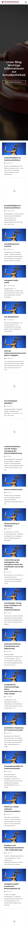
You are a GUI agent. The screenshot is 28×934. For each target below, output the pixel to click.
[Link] (10, 2)
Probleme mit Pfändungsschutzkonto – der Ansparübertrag (14, 847)
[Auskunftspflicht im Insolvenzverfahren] (14, 143)
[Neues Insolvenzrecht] (14, 475)
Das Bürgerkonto (11, 317)
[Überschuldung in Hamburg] (14, 509)
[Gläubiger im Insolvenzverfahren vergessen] (14, 910)
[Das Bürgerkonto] (14, 302)
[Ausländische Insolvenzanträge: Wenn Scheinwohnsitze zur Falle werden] (14, 670)
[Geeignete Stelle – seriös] (14, 266)
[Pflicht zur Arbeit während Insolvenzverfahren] (14, 792)
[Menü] (26, 2)
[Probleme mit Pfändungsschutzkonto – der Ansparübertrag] (14, 831)
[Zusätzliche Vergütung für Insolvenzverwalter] (14, 713)
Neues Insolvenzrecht (13, 489)
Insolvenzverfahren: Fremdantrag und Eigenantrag (12, 646)
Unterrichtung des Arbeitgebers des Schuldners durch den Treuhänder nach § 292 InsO (13, 564)
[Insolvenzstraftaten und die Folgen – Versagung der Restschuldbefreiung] (14, 421)
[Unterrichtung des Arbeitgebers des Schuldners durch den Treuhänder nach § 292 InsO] (14, 545)
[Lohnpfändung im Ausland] (14, 229)
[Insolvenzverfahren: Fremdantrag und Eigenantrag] (14, 629)
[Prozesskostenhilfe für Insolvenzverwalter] (14, 752)
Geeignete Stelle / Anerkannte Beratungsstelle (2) (12, 886)
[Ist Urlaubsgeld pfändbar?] (14, 375)
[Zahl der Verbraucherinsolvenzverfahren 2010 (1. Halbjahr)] (14, 336)
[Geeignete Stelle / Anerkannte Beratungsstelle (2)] (14, 870)
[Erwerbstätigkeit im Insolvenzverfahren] (14, 180)
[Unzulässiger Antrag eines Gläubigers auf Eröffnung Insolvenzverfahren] (14, 589)
